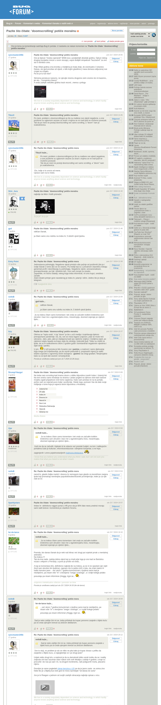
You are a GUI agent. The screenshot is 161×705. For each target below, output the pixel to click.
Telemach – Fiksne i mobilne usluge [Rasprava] (144, 220)
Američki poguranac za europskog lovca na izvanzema (143, 266)
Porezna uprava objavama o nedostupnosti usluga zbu (145, 334)
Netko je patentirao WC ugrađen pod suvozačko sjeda (143, 72)
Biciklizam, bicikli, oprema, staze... (144, 152)
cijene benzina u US (66, 668)
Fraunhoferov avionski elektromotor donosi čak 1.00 (143, 238)
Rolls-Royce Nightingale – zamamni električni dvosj (144, 354)
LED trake (138, 85)
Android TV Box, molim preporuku (143, 179)
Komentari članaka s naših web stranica (60, 23)
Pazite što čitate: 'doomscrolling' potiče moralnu (56, 55)
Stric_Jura (13, 191)
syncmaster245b (16, 55)
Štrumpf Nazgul (15, 372)
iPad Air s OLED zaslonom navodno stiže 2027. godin (144, 289)
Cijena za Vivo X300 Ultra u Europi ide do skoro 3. (144, 306)
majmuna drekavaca (74, 453)
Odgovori (116, 58)
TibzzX (11, 115)
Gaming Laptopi (140, 259)
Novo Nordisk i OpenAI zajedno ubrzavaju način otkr (143, 251)
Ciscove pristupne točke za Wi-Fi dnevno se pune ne (144, 120)
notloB (11, 297)
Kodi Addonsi (139, 108)
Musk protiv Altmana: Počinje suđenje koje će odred (143, 130)
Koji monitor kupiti (141, 176)
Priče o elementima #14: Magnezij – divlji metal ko (143, 256)
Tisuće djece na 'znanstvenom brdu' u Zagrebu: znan (142, 210)
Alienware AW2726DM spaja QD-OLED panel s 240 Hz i (143, 283)
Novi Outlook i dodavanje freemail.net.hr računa (143, 125)
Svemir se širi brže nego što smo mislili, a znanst (145, 112)
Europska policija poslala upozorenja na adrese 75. (144, 347)
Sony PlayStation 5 (141, 350)
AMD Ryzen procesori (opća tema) (145, 77)
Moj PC (11, 142)
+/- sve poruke (87, 41)
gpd (10, 228)
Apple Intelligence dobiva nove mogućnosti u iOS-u (144, 168)
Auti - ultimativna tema (142, 198)
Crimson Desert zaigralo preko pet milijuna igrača (143, 319)
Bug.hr (9, 23)
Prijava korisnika (138, 44)
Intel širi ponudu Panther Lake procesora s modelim (144, 330)
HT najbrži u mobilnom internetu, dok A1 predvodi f (144, 159)
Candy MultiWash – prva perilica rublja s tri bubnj (143, 82)
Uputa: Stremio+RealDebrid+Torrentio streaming (145, 147)
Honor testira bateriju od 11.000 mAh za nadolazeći (144, 343)
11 (38, 325)
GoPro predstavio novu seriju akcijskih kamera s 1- (144, 216)
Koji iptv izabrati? (140, 292)
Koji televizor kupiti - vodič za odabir (144, 224)
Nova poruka (117, 30)
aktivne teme (113, 23)
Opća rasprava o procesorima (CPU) (141, 140)
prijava (92, 23)
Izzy (10, 331)
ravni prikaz (101, 41)
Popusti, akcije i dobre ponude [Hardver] (142, 365)
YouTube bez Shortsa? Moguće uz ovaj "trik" (143, 233)
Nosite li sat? (139, 361)
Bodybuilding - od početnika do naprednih (145, 271)
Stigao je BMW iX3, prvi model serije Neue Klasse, (144, 183)
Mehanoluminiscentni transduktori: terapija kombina (142, 244)
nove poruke (135, 23)
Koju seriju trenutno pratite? (145, 279)
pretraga (151, 23)
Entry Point (13, 261)
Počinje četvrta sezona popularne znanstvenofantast (143, 89)
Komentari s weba (32, 23)
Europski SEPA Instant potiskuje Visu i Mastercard (144, 116)
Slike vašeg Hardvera (142, 187)
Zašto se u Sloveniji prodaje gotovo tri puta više (145, 229)
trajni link (118, 109)
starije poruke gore (116, 41)
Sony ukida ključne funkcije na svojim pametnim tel (144, 300)
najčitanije (124, 23)
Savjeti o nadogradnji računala (142, 201)
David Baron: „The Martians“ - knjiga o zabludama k (141, 95)
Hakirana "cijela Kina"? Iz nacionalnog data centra (144, 164)
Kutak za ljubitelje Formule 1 (144, 194)
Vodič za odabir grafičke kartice (143, 205)
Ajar (10, 428)
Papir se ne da (139, 143)
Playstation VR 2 (140, 303)
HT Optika (138, 262)
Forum (18, 23)
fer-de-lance (14, 532)
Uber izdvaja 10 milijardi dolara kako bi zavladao (143, 135)
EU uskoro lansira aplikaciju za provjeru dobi (145, 105)
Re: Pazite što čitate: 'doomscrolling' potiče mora (56, 148)
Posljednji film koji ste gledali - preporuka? (142, 358)
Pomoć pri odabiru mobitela (144, 156)
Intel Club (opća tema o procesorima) (143, 338)
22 (38, 142)
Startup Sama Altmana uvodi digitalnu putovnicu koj (145, 172)
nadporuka (118, 185)
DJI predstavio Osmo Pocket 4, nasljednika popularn (142, 314)
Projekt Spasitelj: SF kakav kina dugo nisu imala (144, 190)
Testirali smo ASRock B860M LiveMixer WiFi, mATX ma (143, 324)
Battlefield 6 (138, 310)
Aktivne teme (136, 66)
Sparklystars (14, 503)
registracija (101, 23)
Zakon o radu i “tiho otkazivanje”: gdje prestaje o (145, 101)
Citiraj (115, 61)
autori (144, 23)
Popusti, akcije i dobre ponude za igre (142, 295)
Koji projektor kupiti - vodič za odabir (144, 276)
